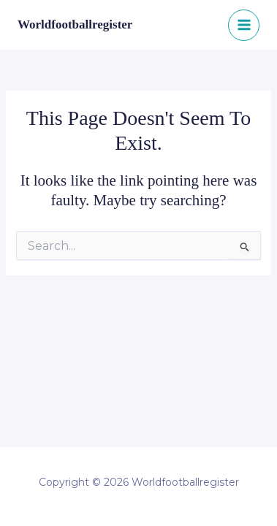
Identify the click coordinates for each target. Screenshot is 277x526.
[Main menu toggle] (243, 25)
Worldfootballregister (75, 24)
